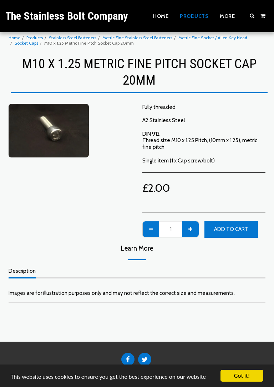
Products (34, 37)
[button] (252, 15)
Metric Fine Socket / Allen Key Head (212, 37)
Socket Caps (26, 43)
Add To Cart (231, 229)
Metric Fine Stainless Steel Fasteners (137, 37)
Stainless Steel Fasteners (72, 37)
